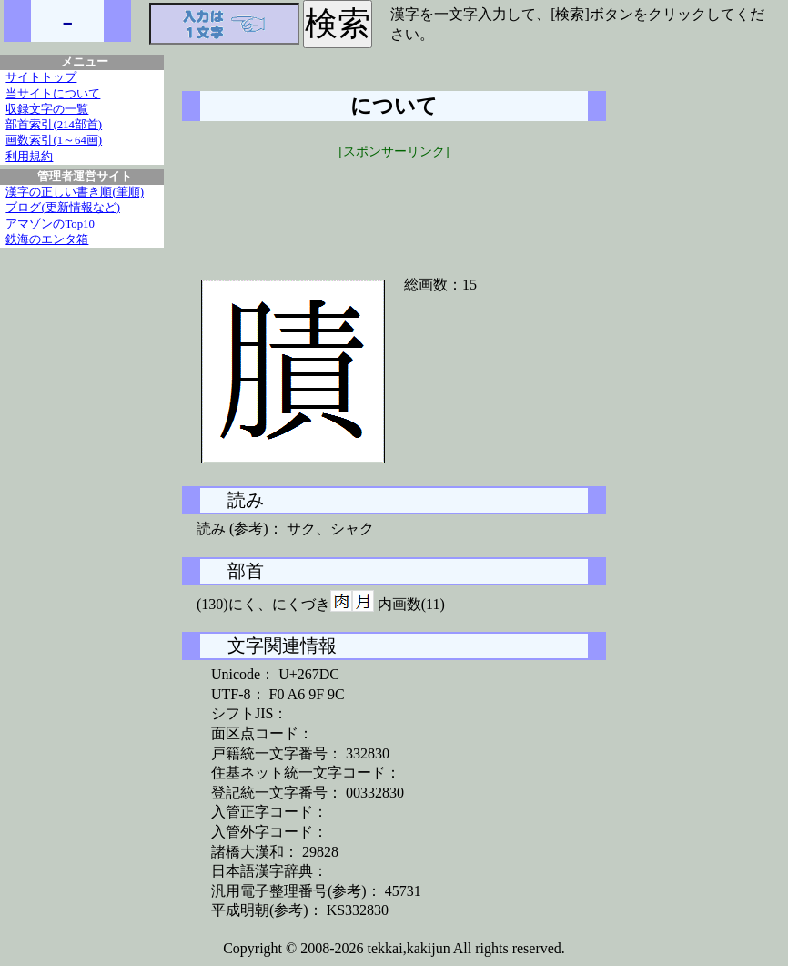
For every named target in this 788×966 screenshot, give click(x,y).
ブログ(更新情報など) (62, 207)
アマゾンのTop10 (50, 224)
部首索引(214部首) (53, 124)
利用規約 (29, 156)
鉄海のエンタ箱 (46, 239)
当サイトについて (52, 93)
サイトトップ (40, 77)
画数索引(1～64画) (53, 140)
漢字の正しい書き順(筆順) (74, 192)
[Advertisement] (394, 206)
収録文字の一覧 (46, 109)
